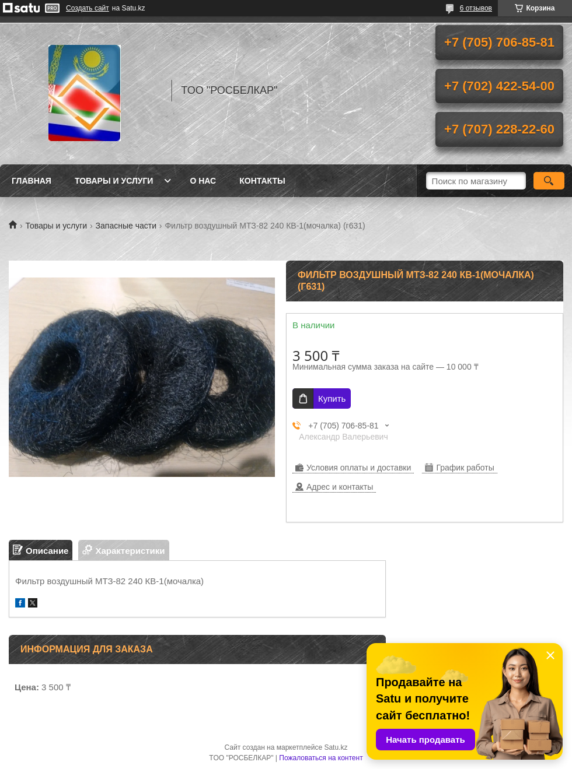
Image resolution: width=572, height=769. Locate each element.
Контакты (262, 180)
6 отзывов (476, 8)
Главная (31, 180)
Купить (332, 398)
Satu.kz (335, 747)
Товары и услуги (114, 180)
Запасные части (126, 225)
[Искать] (548, 180)
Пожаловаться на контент (320, 758)
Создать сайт (87, 8)
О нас (203, 180)
